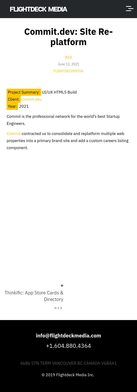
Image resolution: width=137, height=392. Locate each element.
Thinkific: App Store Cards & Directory (33, 295)
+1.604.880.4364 (68, 345)
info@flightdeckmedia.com (68, 335)
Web (68, 57)
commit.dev (31, 99)
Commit (14, 133)
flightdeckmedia (69, 71)
